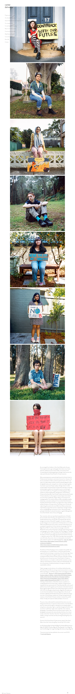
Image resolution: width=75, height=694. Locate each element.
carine (7, 5)
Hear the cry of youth (9, 34)
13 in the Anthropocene (10, 18)
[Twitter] (69, 692)
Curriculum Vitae (9, 37)
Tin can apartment (9, 23)
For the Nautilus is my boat (11, 26)
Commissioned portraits (10, 31)
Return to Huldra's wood (10, 28)
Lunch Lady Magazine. (46, 634)
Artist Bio (7, 39)
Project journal (8, 15)
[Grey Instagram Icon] (67, 692)
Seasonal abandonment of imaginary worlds (14, 20)
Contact (7, 42)
